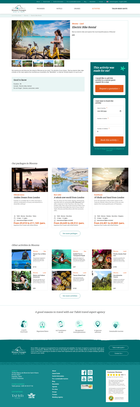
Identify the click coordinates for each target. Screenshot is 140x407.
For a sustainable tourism (74, 1)
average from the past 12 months (115, 377)
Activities (96, 9)
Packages (41, 9)
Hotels (59, 9)
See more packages (70, 233)
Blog (85, 1)
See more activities (70, 296)
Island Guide (46, 1)
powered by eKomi (119, 398)
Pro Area (55, 389)
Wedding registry (57, 397)
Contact (101, 1)
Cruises (77, 9)
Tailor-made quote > (118, 347)
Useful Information (58, 1)
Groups (54, 392)
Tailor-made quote (119, 9)
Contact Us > (119, 353)
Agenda (54, 387)
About (38, 1)
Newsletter (93, 1)
